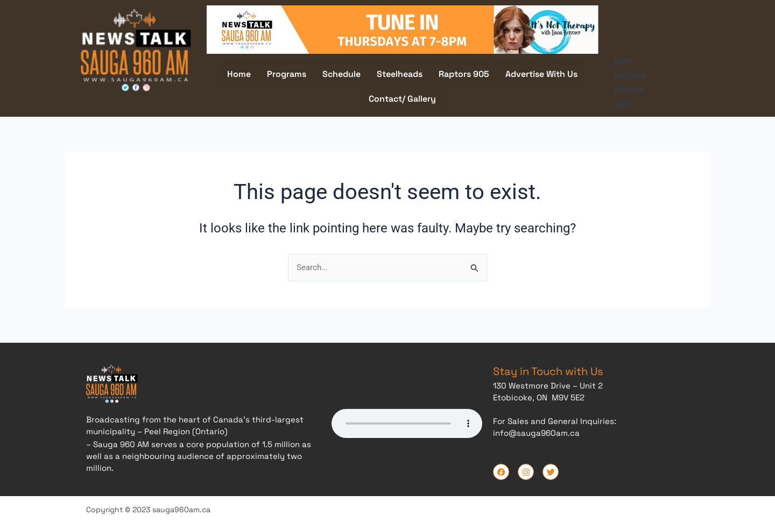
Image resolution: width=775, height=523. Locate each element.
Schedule (341, 74)
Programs (286, 74)
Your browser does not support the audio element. (407, 422)
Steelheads (399, 74)
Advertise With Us (541, 74)
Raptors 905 (464, 74)
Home (239, 74)
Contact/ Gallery (402, 98)
